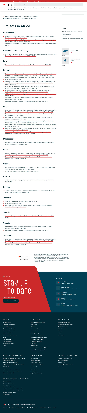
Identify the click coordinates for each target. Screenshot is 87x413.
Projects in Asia (74, 50)
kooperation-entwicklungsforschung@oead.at (72, 38)
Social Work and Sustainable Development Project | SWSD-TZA (21, 201)
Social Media (64, 292)
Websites (63, 298)
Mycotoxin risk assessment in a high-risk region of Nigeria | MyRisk (22, 171)
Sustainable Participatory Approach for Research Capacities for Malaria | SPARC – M (26, 101)
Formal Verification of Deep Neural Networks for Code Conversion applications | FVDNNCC (28, 64)
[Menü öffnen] (4, 9)
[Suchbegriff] (48, 4)
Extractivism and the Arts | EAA (13, 79)
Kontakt (63, 303)
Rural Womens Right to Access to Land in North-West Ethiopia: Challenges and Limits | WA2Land (29, 77)
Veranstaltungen (65, 281)
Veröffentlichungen (65, 287)
